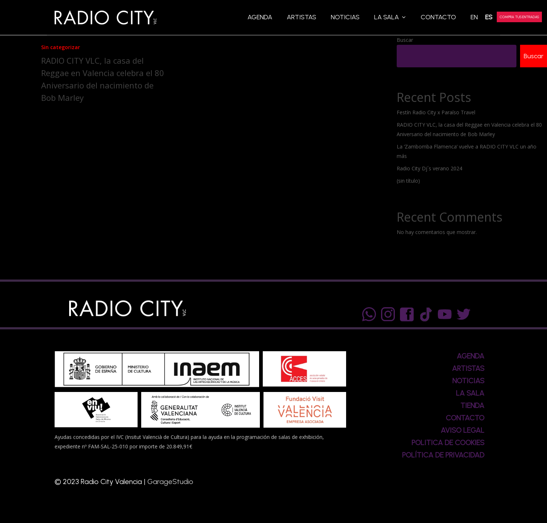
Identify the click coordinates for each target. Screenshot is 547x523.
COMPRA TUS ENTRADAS (519, 17)
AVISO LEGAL (462, 430)
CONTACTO (465, 417)
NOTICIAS (468, 380)
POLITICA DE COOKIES (448, 442)
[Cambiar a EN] (474, 17)
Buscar (405, 39)
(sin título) (408, 181)
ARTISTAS (468, 368)
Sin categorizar (60, 47)
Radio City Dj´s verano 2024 (429, 169)
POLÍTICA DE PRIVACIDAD (443, 455)
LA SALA (470, 393)
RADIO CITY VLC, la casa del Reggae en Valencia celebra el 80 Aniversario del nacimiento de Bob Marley (469, 130)
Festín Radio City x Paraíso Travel (436, 113)
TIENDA (472, 405)
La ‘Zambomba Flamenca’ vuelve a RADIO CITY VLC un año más (466, 152)
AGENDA (470, 356)
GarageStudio (170, 481)
